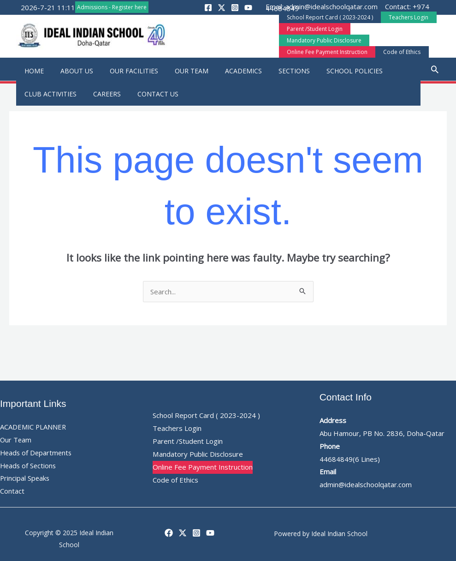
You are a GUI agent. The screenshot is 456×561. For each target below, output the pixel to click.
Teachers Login (401, 22)
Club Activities (49, 92)
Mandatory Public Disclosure (388, 34)
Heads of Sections (29, 463)
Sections (274, 69)
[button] (165, 33)
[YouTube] (210, 531)
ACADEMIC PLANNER (33, 425)
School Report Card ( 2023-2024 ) (327, 22)
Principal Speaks (25, 476)
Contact (12, 489)
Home (32, 69)
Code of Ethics (395, 45)
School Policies (330, 69)
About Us (71, 69)
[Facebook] (169, 531)
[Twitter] (182, 531)
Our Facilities (125, 69)
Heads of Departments (37, 450)
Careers (101, 92)
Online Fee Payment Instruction (324, 45)
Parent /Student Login (312, 34)
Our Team (178, 69)
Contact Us (148, 92)
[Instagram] (196, 531)
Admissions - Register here (112, 7)
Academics (226, 69)
